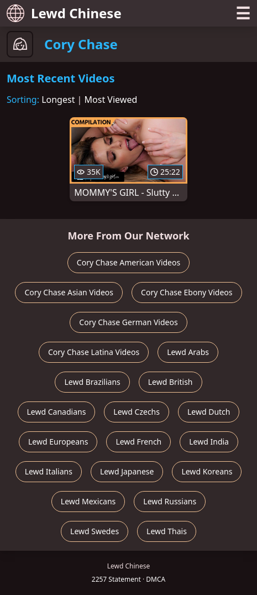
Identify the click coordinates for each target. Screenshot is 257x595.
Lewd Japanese (127, 471)
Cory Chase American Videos (128, 262)
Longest (58, 99)
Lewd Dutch (208, 411)
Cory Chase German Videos (128, 322)
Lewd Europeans (58, 441)
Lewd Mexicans (88, 501)
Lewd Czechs (136, 411)
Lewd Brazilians (92, 382)
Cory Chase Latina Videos (93, 352)
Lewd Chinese (64, 13)
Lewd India (209, 441)
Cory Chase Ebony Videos (186, 292)
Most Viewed (111, 99)
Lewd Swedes (94, 531)
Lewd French (138, 441)
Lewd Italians (48, 471)
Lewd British (170, 382)
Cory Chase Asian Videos (68, 292)
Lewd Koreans (206, 471)
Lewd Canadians (56, 411)
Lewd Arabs (188, 352)
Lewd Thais (166, 531)
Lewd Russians (169, 501)
